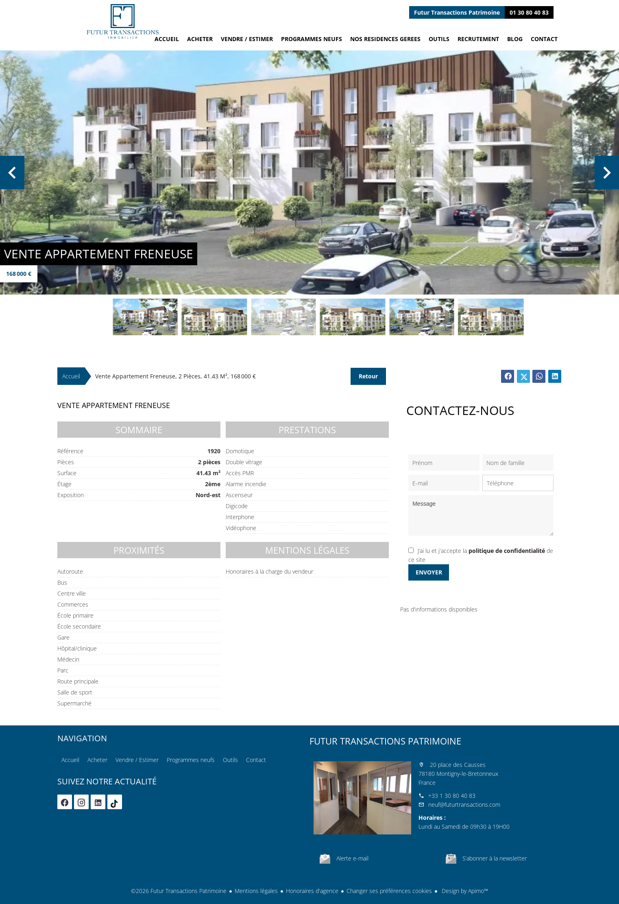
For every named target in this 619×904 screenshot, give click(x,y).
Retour (368, 376)
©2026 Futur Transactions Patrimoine (179, 891)
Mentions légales (256, 891)
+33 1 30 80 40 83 (451, 795)
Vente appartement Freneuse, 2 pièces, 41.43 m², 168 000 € (175, 376)
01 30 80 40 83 (529, 12)
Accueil (122, 21)
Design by (464, 891)
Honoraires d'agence (312, 891)
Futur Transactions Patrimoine (385, 741)
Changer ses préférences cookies (389, 891)
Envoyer (429, 572)
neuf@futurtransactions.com (464, 804)
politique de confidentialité (507, 551)
